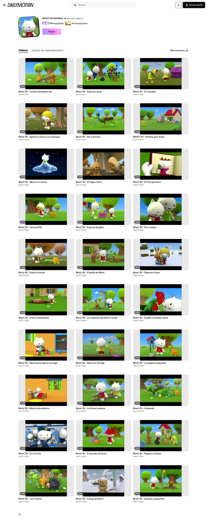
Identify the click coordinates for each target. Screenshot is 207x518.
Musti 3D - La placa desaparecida (35, 91)
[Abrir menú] (4, 5)
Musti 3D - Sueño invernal (31, 272)
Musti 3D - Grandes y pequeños (149, 499)
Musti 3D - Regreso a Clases (147, 453)
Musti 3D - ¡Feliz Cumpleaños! (33, 318)
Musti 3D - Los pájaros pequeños (149, 363)
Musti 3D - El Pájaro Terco (89, 182)
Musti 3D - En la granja (144, 91)
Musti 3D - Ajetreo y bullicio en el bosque (39, 137)
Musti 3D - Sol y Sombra (88, 137)
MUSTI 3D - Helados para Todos (149, 137)
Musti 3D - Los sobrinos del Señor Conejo (97, 318)
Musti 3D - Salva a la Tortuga (90, 363)
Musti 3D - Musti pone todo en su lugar (38, 363)
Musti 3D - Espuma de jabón (90, 227)
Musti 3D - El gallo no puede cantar (150, 318)
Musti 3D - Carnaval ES (30, 227)
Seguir (51, 31)
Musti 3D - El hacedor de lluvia (91, 453)
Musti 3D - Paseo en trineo (146, 272)
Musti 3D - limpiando (143, 408)
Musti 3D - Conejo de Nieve (90, 499)
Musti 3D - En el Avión (29, 453)
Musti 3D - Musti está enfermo (34, 408)
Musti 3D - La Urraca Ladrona (90, 408)
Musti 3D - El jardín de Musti (90, 272)
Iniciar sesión (193, 5)
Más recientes (179, 50)
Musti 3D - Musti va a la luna (32, 182)
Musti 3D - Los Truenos (30, 499)
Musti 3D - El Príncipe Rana (147, 182)
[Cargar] (178, 5)
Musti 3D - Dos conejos (145, 227)
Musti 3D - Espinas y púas (89, 91)
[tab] (23, 51)
